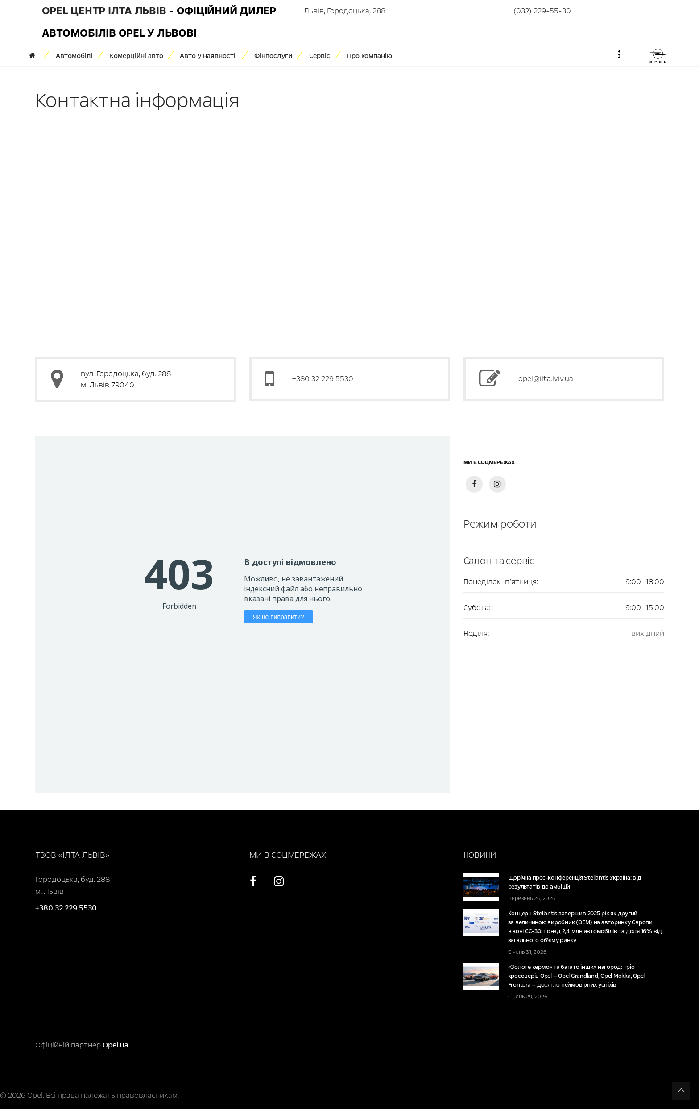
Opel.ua (115, 1045)
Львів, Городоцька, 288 (344, 11)
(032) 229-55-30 (542, 11)
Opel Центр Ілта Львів (104, 11)
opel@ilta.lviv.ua (545, 379)
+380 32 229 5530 (322, 379)
